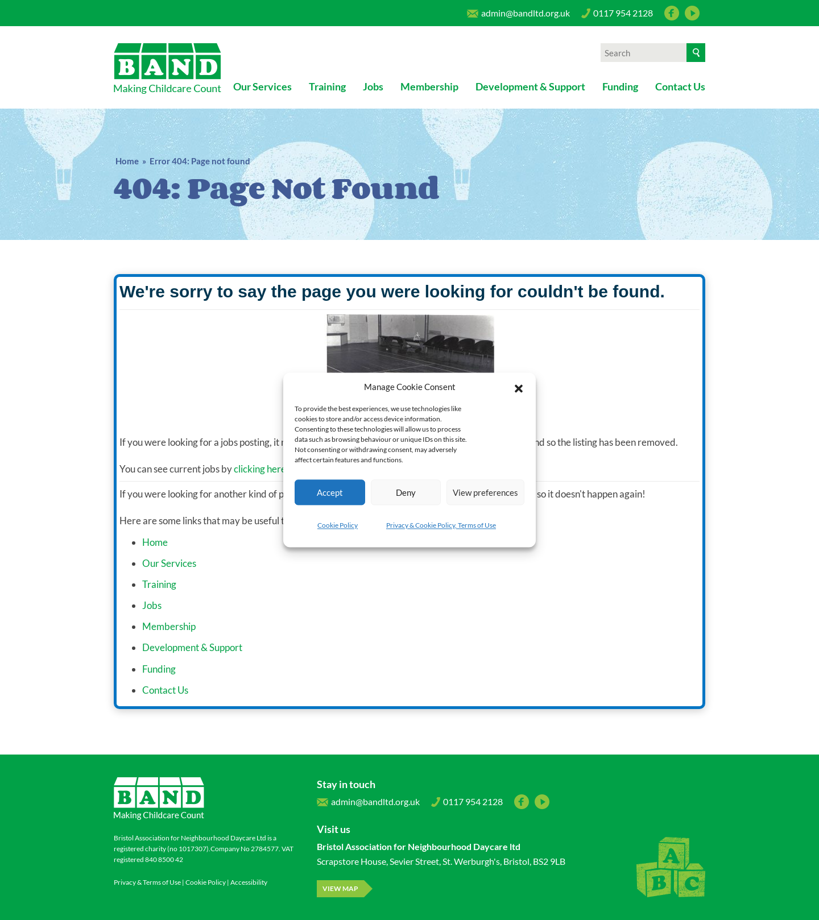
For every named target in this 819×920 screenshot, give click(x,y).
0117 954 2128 (617, 16)
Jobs (373, 86)
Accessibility (248, 882)
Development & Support (530, 86)
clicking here (260, 469)
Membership (429, 86)
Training (327, 86)
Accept (330, 492)
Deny (406, 492)
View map (340, 888)
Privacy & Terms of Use (147, 882)
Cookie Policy (337, 525)
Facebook (671, 13)
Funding (620, 86)
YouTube (692, 13)
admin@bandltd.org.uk (518, 16)
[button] (518, 386)
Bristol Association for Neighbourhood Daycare (167, 68)
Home (127, 161)
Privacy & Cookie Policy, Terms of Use (441, 525)
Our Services (262, 86)
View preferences (485, 492)
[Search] (695, 52)
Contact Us (680, 86)
